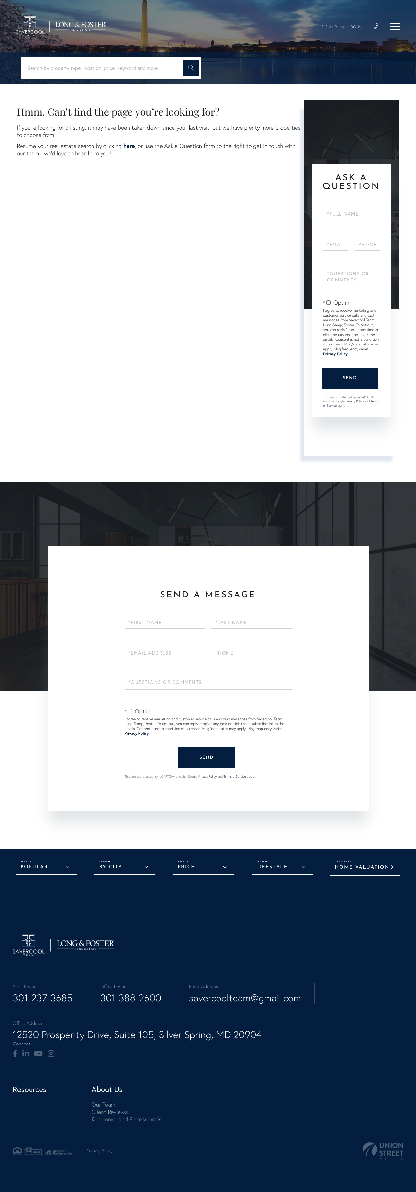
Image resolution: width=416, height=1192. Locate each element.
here (129, 145)
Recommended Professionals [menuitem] (127, 1119)
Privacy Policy (335, 354)
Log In (354, 27)
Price (186, 867)
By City (110, 867)
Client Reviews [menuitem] (110, 1112)
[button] (191, 68)
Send (350, 378)
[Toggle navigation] (395, 26)
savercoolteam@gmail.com (245, 998)
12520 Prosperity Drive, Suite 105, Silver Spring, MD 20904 (137, 1034)
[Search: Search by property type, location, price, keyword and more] (104, 68)
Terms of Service (235, 777)
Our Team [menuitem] (103, 1104)
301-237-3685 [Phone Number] (43, 998)
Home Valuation (362, 867)
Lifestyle (272, 867)
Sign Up (329, 27)
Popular (34, 867)
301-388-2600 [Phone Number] (130, 998)
